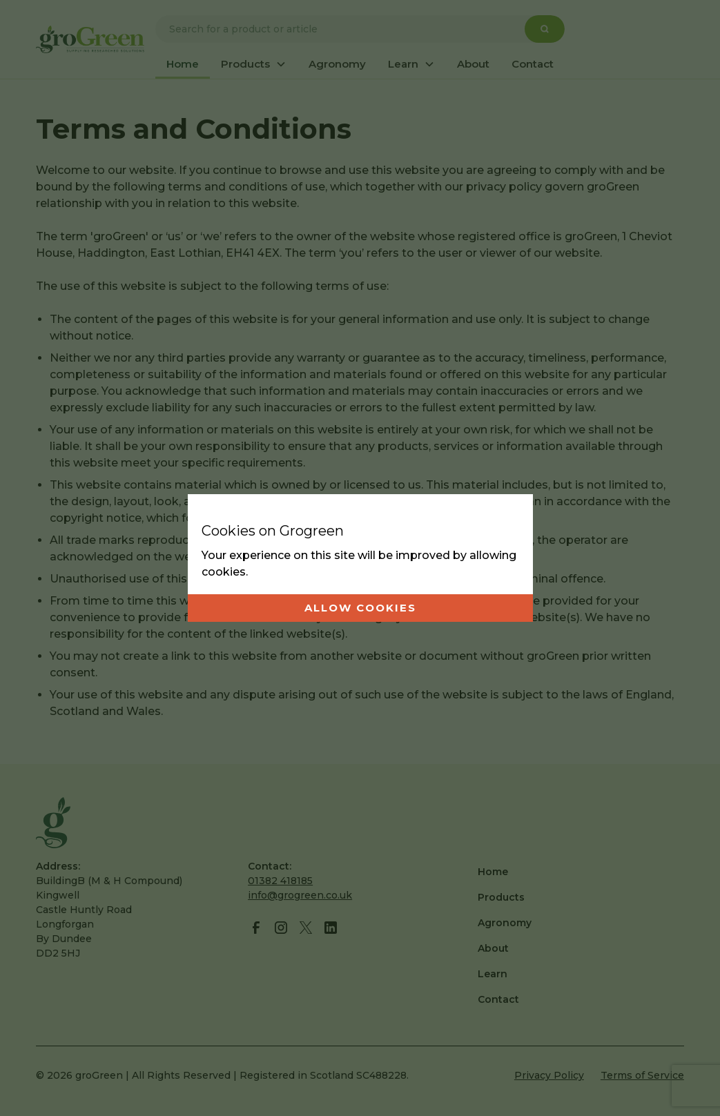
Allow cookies (360, 607)
